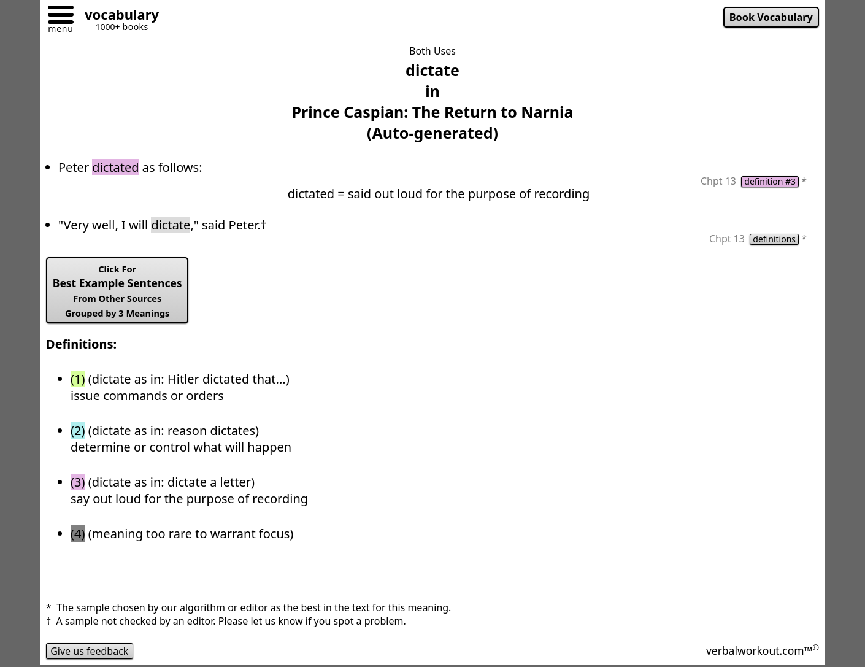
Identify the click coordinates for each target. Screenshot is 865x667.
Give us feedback (89, 651)
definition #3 (770, 181)
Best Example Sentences (117, 291)
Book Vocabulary (771, 17)
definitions (774, 239)
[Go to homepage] (117, 16)
